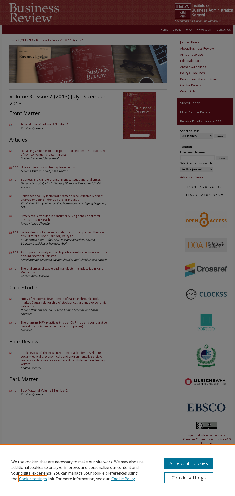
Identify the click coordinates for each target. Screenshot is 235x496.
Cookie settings (33, 478)
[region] (117, 470)
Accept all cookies (188, 463)
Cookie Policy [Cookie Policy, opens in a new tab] (123, 478)
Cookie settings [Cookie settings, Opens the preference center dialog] (189, 478)
